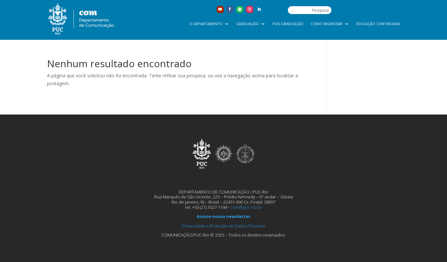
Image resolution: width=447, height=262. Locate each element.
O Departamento (206, 24)
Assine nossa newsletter (224, 216)
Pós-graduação (288, 24)
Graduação (247, 24)
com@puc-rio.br (246, 207)
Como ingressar (326, 24)
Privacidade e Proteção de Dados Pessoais (223, 226)
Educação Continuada (378, 24)
